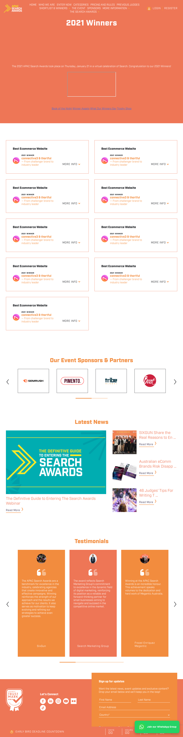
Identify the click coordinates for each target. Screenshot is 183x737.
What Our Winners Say (103, 108)
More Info (70, 164)
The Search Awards (83, 12)
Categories (81, 5)
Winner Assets (81, 108)
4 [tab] (116, 662)
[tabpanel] (33, 381)
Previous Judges (128, 5)
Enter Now (64, 5)
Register (171, 8)
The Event (78, 8)
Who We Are (47, 5)
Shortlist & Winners (53, 8)
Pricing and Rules (102, 5)
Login (157, 8)
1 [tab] (84, 398)
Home (33, 5)
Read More (13, 510)
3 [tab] (100, 662)
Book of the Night (62, 108)
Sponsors (94, 8)
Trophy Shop (124, 108)
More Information (115, 8)
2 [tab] (100, 398)
